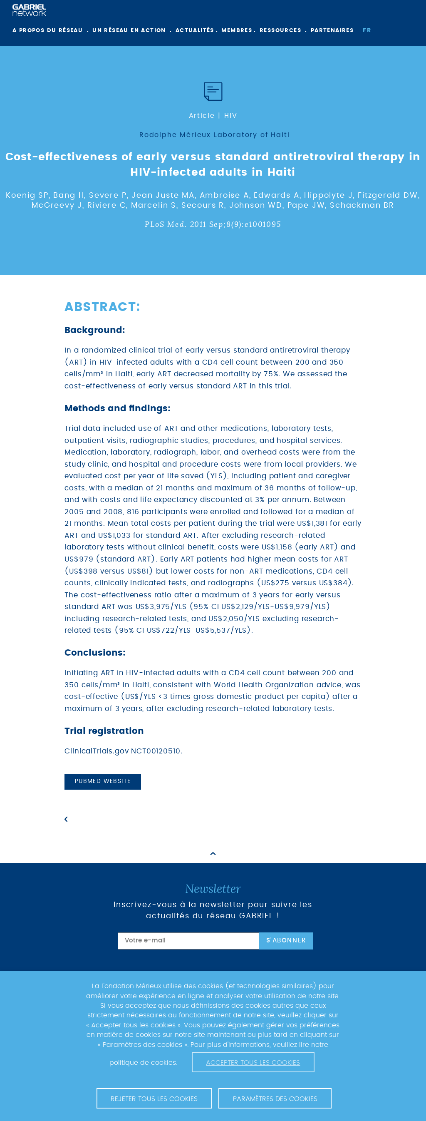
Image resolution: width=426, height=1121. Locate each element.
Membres (236, 30)
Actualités (195, 30)
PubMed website (103, 781)
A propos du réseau (47, 30)
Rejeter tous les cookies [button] (154, 1099)
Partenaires (332, 30)
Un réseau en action (129, 30)
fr (367, 30)
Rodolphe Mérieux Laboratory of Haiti (214, 135)
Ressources (280, 30)
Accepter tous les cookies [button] (253, 1062)
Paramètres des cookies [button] (275, 1099)
